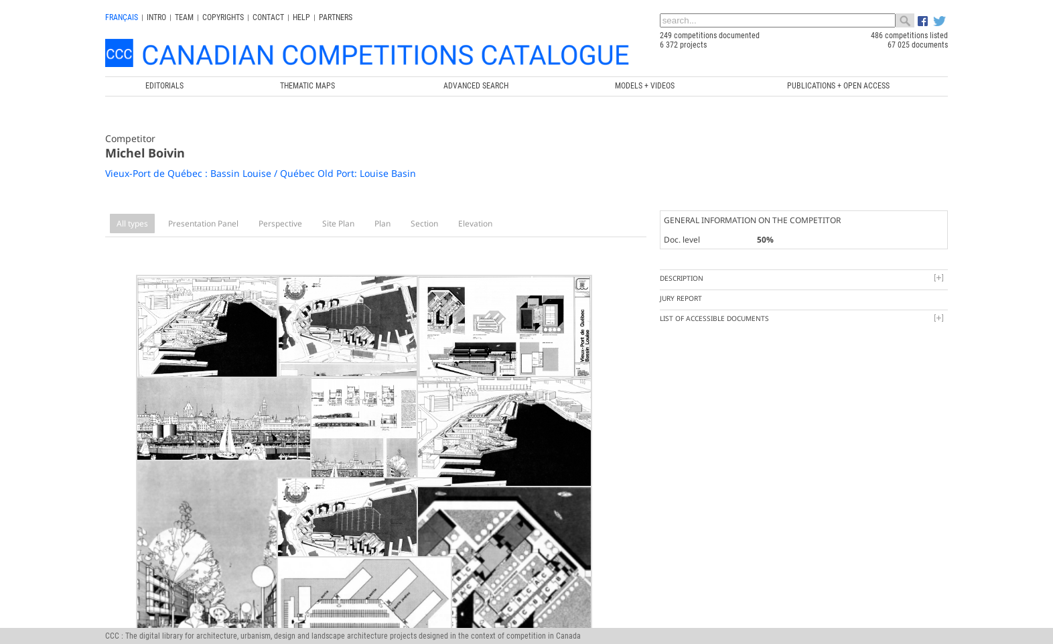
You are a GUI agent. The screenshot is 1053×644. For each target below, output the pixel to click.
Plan (382, 223)
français (121, 17)
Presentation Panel (203, 223)
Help (301, 17)
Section (424, 223)
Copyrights (223, 17)
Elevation (475, 223)
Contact (268, 17)
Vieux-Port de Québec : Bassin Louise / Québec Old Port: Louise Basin (260, 173)
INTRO (156, 17)
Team (184, 17)
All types (132, 223)
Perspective (280, 223)
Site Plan (338, 223)
